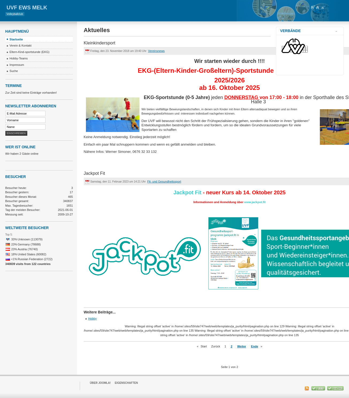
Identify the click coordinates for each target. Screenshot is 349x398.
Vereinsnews (156, 50)
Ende (254, 346)
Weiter (241, 346)
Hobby (92, 318)
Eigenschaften (126, 382)
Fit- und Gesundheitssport (164, 181)
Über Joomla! (100, 382)
